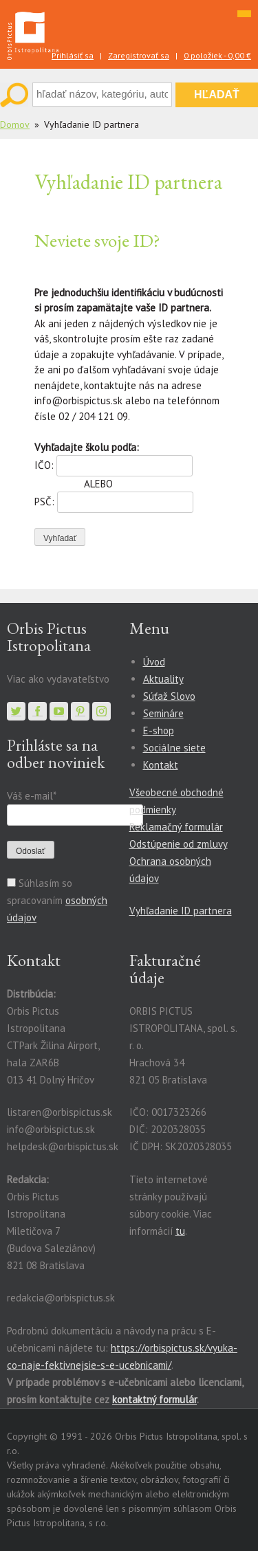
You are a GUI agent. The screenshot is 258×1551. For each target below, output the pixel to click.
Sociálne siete (174, 747)
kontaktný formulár (154, 1399)
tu (180, 1231)
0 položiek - (217, 55)
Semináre (163, 713)
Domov (15, 124)
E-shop (158, 730)
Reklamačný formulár (176, 826)
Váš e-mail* (31, 795)
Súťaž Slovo (169, 696)
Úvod (154, 661)
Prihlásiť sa (73, 55)
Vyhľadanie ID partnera (180, 910)
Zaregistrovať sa (138, 55)
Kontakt (160, 764)
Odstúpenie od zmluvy (178, 843)
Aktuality (163, 678)
